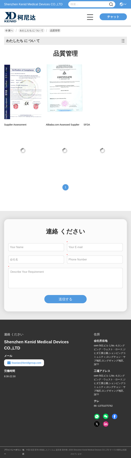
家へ (9, 30)
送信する (65, 299)
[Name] (111, 4)
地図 (23, 452)
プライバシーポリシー (12, 452)
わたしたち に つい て (31, 30)
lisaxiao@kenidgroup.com (24, 363)
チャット (113, 16)
